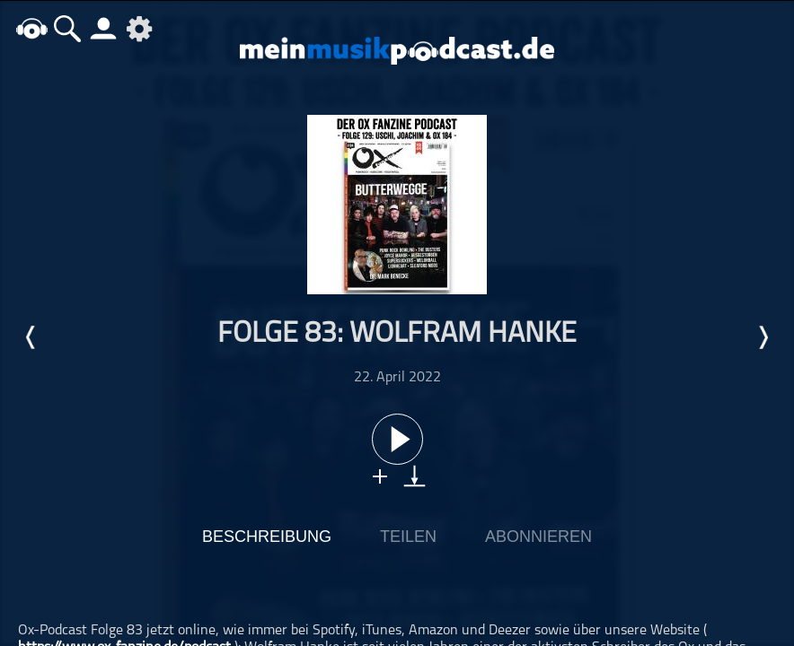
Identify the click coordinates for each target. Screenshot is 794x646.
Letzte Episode (31, 337)
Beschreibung (266, 537)
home (31, 28)
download (414, 476)
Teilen (408, 537)
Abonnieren (538, 537)
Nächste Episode (762, 337)
